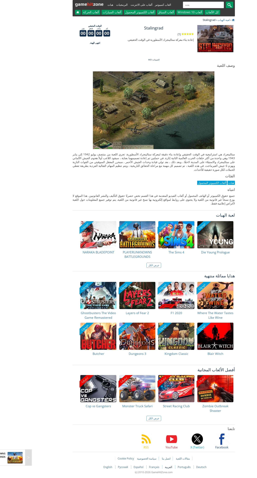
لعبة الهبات (198, 20)
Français (129, 467)
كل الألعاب (187, 12)
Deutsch (176, 467)
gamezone (64, 4)
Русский (98, 467)
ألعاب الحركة (66, 12)
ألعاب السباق (141, 12)
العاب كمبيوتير (138, 5)
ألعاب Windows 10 (164, 12)
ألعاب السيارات (87, 12)
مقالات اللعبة (158, 458)
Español (113, 467)
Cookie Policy (100, 458)
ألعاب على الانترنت (116, 5)
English (83, 467)
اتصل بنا (141, 458)
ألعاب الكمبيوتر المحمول (114, 12)
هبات (85, 5)
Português (159, 467)
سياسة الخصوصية (121, 458)
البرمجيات (96, 5)
